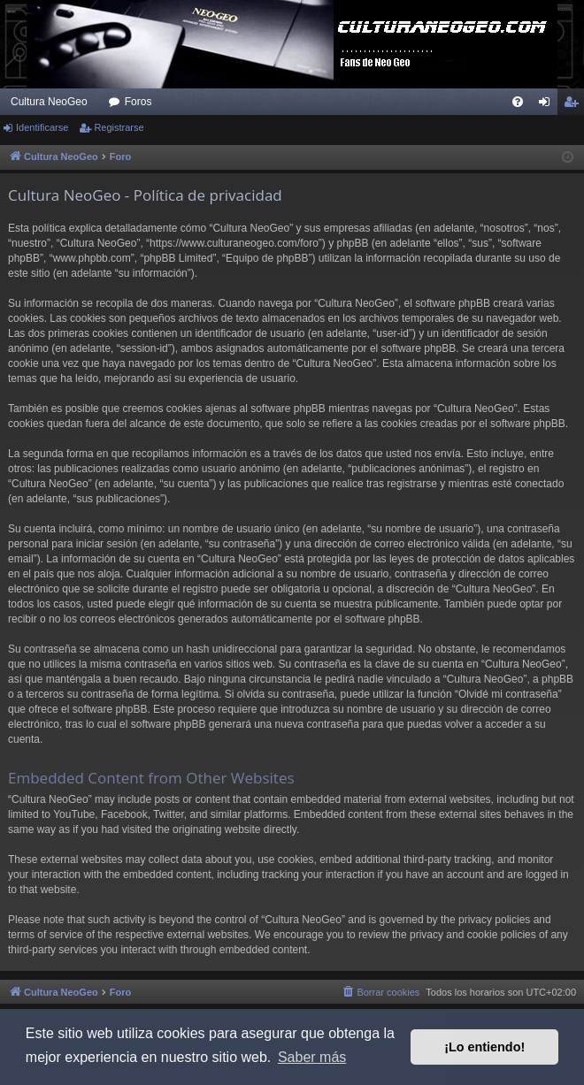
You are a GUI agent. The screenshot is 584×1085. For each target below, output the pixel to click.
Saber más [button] (312, 1057)
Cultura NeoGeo (49, 102)
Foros (138, 102)
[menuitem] (517, 101)
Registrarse (118, 127)
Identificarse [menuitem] (548, 105)
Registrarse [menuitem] (574, 105)
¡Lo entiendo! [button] (484, 1047)
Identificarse (42, 127)
